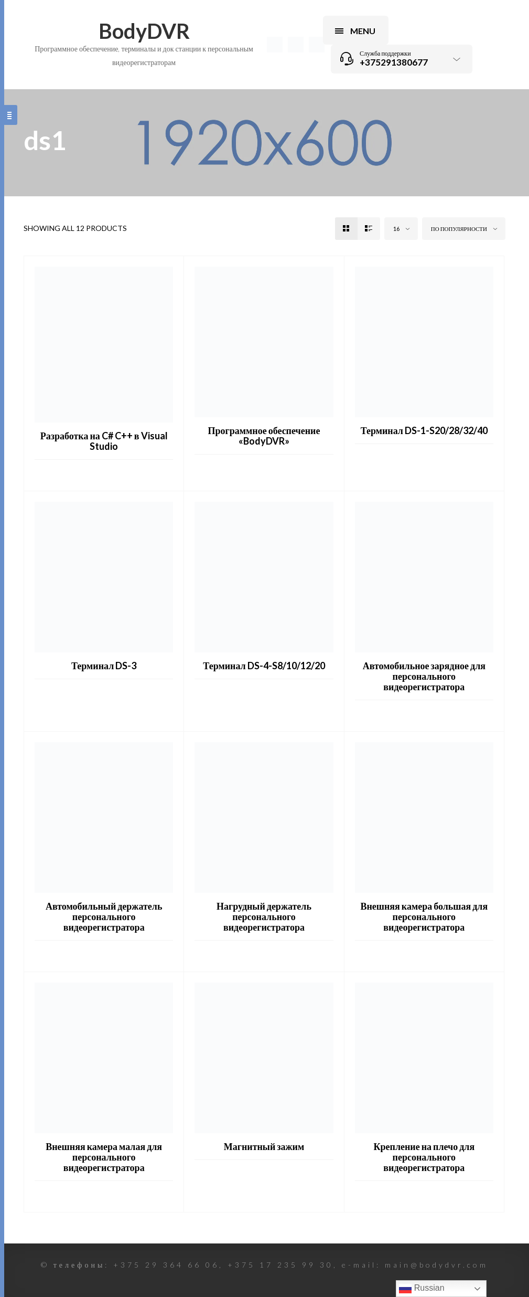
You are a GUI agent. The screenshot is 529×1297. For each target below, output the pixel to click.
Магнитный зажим (264, 1146)
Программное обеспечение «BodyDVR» (264, 436)
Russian (421, 1288)
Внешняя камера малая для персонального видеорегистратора (104, 1157)
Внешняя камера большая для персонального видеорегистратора (424, 916)
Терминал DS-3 (103, 665)
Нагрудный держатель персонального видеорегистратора (264, 916)
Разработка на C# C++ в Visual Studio (104, 441)
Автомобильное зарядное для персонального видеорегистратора (424, 676)
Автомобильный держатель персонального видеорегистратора (104, 916)
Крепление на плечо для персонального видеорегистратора (423, 1157)
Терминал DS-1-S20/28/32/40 (424, 430)
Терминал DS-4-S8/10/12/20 (264, 665)
